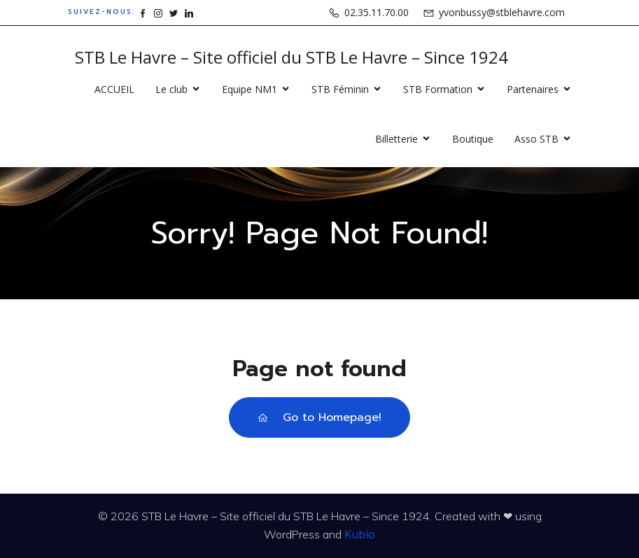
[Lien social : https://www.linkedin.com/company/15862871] (189, 12)
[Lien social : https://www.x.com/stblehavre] (173, 12)
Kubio (359, 534)
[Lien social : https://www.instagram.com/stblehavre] (158, 12)
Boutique (472, 138)
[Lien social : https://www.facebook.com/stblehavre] (142, 12)
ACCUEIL (114, 89)
